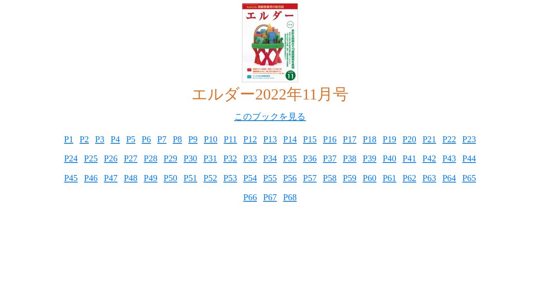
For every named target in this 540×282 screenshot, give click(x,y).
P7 (161, 139)
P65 (469, 178)
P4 (115, 139)
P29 (170, 158)
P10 (210, 139)
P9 (193, 139)
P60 (369, 178)
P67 (270, 197)
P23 (469, 139)
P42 (429, 158)
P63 (429, 178)
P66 (250, 197)
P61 (389, 178)
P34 (270, 158)
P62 (409, 178)
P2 (84, 139)
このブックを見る (270, 116)
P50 (170, 178)
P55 (270, 178)
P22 (449, 139)
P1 (69, 139)
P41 (409, 158)
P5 (130, 139)
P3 (100, 139)
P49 (150, 178)
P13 (270, 139)
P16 (330, 139)
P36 (310, 158)
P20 (409, 139)
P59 (349, 178)
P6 (146, 139)
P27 (130, 158)
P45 (71, 178)
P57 (310, 178)
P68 (290, 197)
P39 (369, 158)
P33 (250, 158)
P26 (110, 158)
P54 (250, 178)
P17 (350, 139)
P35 (290, 158)
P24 (71, 158)
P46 (91, 178)
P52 (210, 178)
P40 (389, 158)
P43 (449, 158)
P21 (429, 139)
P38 (349, 158)
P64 (449, 178)
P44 (469, 158)
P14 (290, 139)
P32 (230, 158)
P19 (389, 139)
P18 (369, 139)
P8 (177, 139)
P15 (310, 139)
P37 (330, 158)
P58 (330, 178)
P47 (110, 178)
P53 (230, 178)
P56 (290, 178)
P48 (130, 178)
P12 (250, 139)
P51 (190, 178)
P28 (150, 158)
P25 (91, 158)
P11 (230, 139)
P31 (210, 158)
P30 (190, 158)
